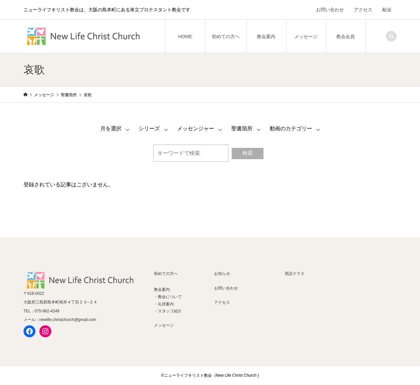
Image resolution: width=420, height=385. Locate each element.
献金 (387, 9)
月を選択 (110, 128)
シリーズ (149, 128)
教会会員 (345, 36)
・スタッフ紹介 (168, 311)
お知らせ (222, 273)
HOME (185, 36)
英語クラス (294, 273)
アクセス (363, 9)
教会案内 (266, 36)
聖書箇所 (242, 128)
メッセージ (305, 36)
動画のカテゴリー (291, 128)
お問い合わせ (330, 9)
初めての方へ (226, 36)
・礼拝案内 (164, 304)
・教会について (168, 296)
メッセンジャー (195, 128)
